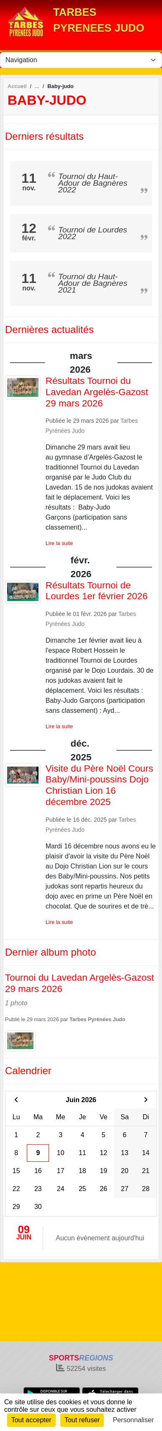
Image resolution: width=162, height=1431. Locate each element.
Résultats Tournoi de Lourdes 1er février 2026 (97, 591)
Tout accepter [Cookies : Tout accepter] (31, 1419)
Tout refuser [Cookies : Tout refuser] (82, 1419)
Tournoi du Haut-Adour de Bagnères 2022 (92, 183)
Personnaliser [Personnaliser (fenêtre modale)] (133, 1419)
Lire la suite (59, 543)
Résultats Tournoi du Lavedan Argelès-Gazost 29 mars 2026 (97, 392)
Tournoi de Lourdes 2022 (92, 233)
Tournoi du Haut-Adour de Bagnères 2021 (92, 283)
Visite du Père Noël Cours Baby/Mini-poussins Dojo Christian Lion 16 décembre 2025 (99, 785)
